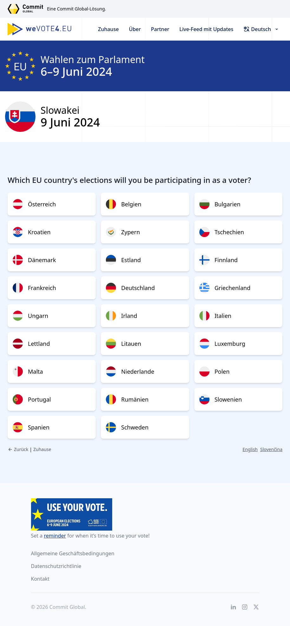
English (250, 449)
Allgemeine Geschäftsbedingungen (72, 553)
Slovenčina (271, 449)
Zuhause (108, 29)
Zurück (18, 449)
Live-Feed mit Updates (206, 29)
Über (135, 29)
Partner (160, 29)
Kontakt (40, 578)
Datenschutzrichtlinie (56, 566)
